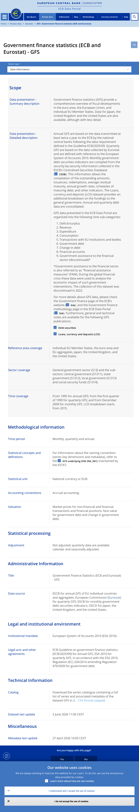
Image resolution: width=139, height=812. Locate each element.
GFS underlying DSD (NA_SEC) (80, 461)
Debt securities (67, 327)
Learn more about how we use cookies (72, 781)
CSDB (62, 174)
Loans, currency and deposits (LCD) (79, 334)
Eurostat (114, 597)
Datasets (29, 23)
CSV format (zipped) (91, 700)
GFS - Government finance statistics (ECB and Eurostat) (64, 23)
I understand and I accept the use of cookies (72, 790)
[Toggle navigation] (4, 17)
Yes (62, 759)
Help (126, 17)
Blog (76, 17)
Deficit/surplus (70, 223)
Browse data (47, 17)
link (73, 305)
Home (3, 23)
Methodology (88, 17)
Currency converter (109, 17)
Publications (64, 17)
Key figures (31, 17)
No (86, 759)
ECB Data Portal (69, 8)
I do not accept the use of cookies (71, 801)
